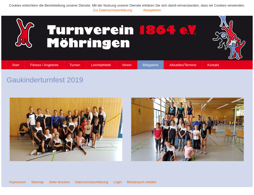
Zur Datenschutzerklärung (112, 10)
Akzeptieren (152, 10)
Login (117, 182)
